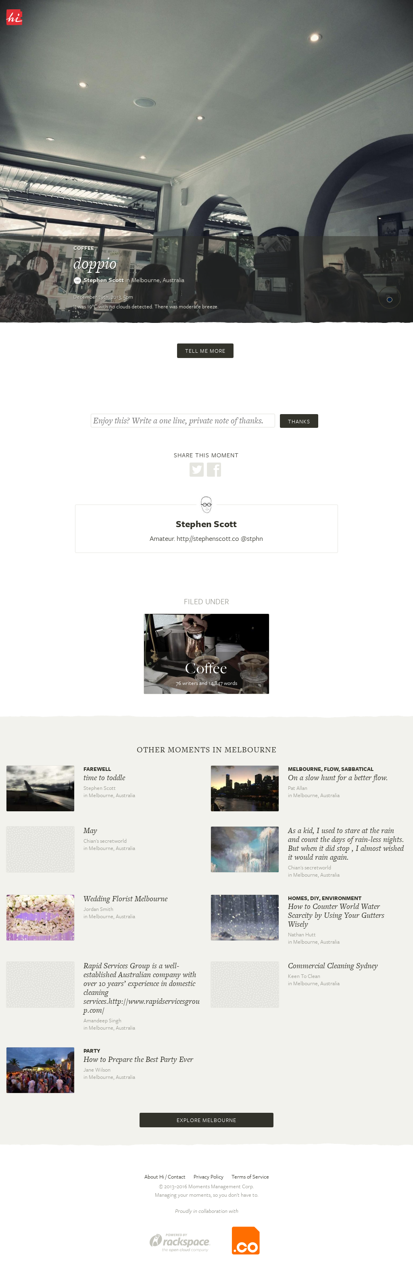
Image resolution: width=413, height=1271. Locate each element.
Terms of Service (250, 1177)
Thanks (299, 421)
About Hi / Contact (165, 1177)
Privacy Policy (208, 1177)
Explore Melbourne (206, 1120)
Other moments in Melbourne (207, 750)
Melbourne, (157, 279)
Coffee (83, 248)
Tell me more (205, 351)
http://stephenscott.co (208, 538)
